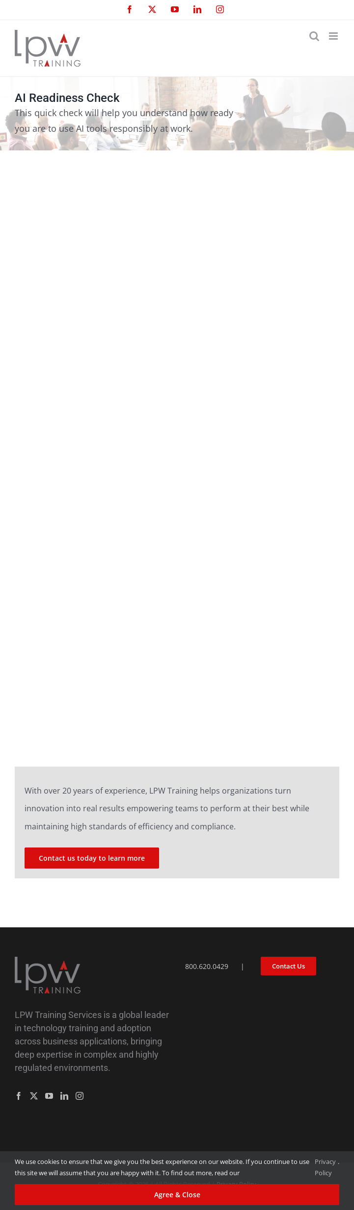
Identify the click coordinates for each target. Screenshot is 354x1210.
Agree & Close (177, 1194)
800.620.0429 (206, 966)
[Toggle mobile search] (314, 36)
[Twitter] (34, 1096)
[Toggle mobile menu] (334, 36)
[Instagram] (79, 1096)
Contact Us (288, 966)
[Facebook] (19, 1096)
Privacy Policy (325, 1167)
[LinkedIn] (64, 1096)
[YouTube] (49, 1096)
